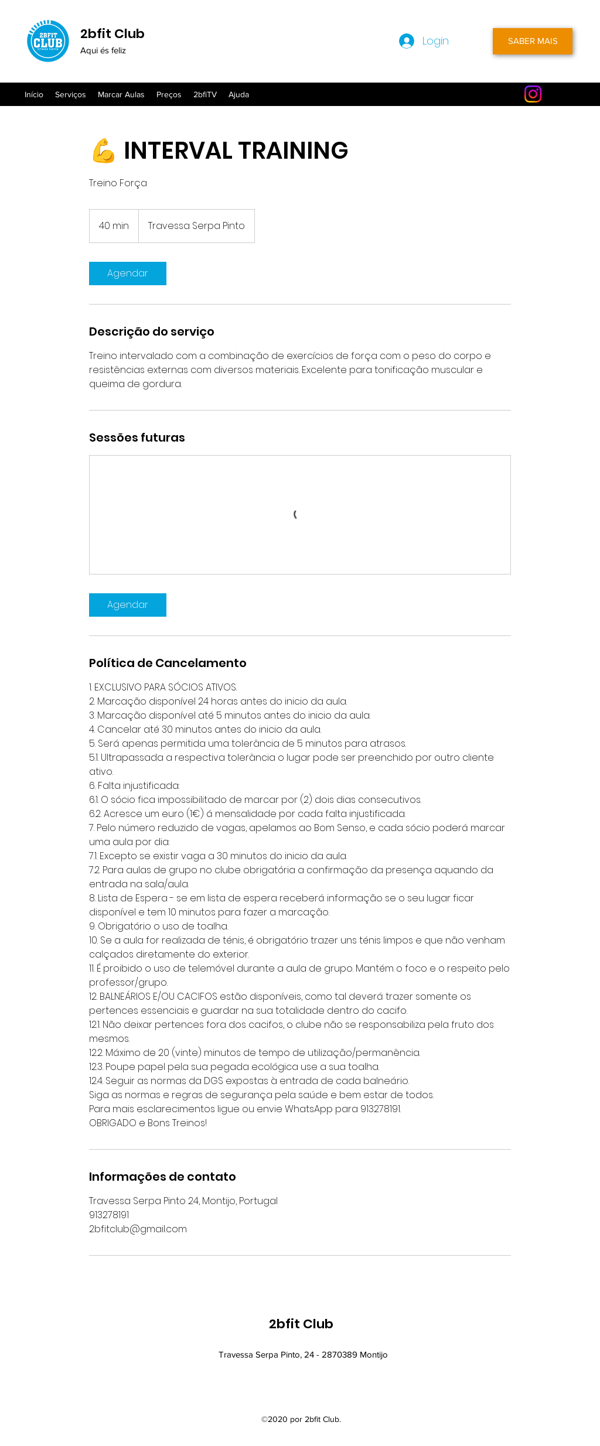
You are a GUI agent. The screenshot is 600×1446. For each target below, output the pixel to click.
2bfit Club (112, 34)
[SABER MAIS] (532, 41)
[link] (127, 273)
